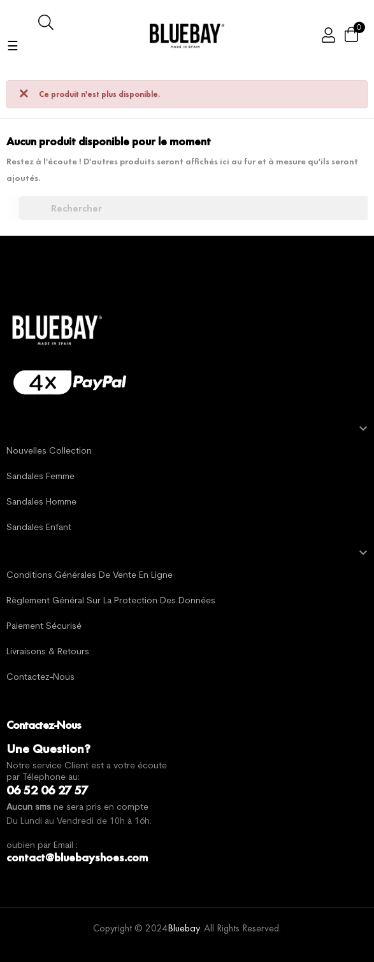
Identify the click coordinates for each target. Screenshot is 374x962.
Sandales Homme (41, 502)
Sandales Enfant (38, 528)
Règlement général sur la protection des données (110, 601)
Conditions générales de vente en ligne (89, 575)
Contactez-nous (40, 677)
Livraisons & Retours (47, 652)
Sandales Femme (40, 477)
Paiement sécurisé (44, 626)
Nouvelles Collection (49, 451)
